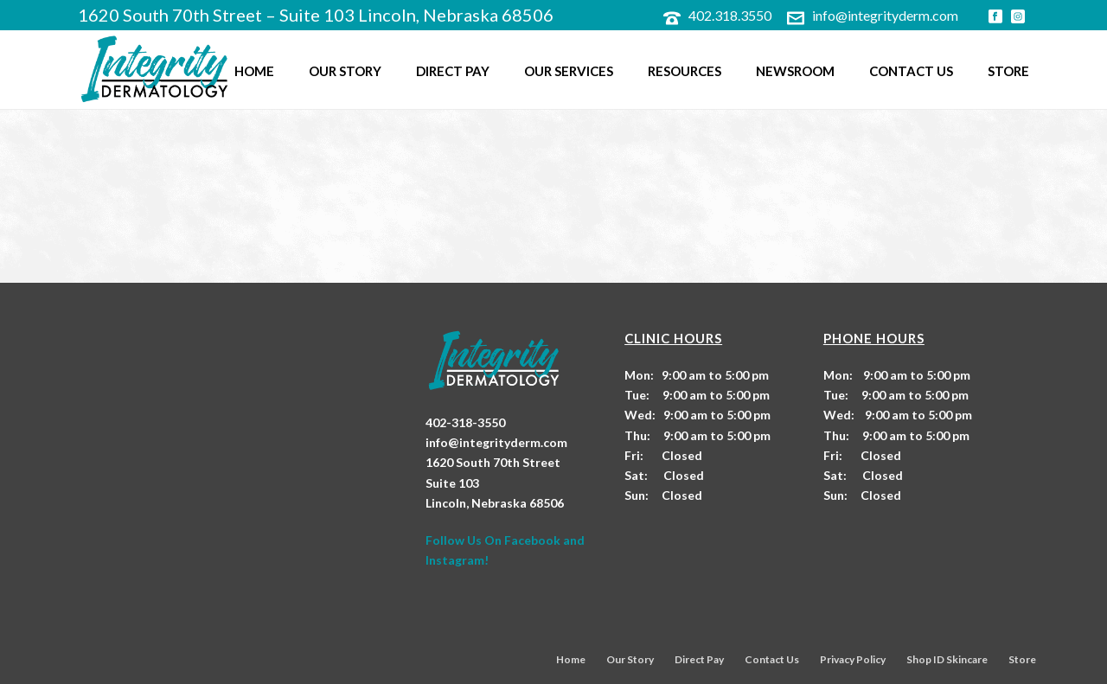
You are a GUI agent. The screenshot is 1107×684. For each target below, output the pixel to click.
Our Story (345, 71)
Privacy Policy (853, 659)
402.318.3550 (729, 15)
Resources (684, 71)
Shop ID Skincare (947, 659)
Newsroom (795, 71)
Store (1008, 71)
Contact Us (911, 71)
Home (254, 71)
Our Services (568, 71)
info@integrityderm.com (885, 15)
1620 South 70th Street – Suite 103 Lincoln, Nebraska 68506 (316, 14)
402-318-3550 (465, 422)
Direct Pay (453, 71)
